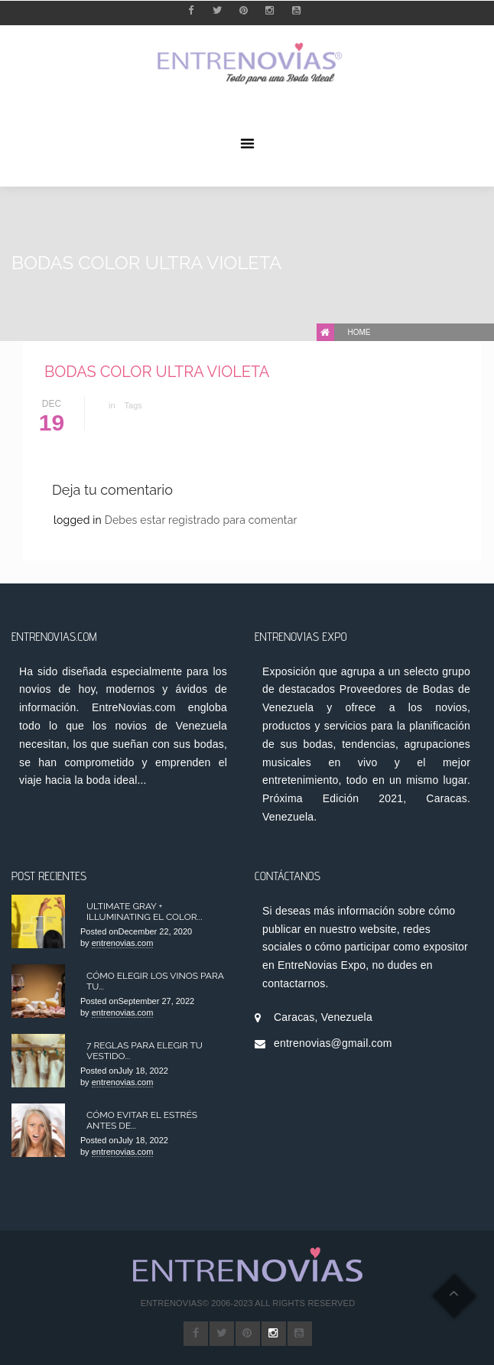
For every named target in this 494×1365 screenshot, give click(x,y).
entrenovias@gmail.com (333, 1043)
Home (359, 332)
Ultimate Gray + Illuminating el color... (144, 911)
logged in (79, 520)
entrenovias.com (123, 942)
